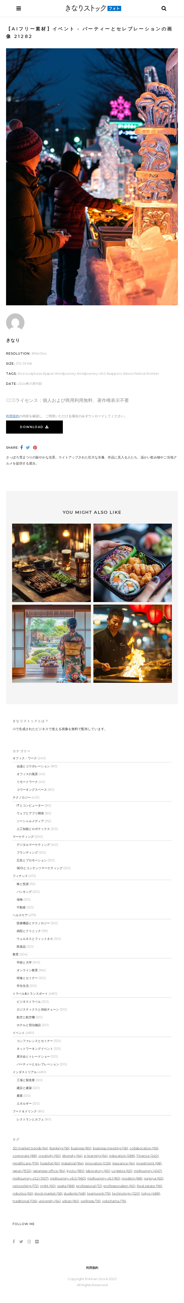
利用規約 (12, 416)
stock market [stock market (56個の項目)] (48, 1193)
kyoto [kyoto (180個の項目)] (75, 1171)
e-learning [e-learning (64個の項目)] (96, 1156)
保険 (20, 899)
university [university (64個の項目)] (50, 1201)
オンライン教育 (27, 970)
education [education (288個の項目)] (122, 1156)
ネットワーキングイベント (35, 1048)
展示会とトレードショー (33, 1056)
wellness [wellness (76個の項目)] (90, 1201)
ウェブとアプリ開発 (30, 813)
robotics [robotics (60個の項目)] (23, 1193)
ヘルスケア (20, 915)
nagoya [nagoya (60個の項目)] (153, 1178)
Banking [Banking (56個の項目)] (59, 1148)
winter (154, 373)
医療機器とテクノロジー (33, 923)
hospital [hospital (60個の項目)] (50, 1163)
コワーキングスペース (32, 789)
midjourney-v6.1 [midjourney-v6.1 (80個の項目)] (103, 1178)
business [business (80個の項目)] (81, 1148)
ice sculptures (31, 373)
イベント (19, 1033)
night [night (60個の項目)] (48, 1186)
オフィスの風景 (27, 774)
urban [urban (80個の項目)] (70, 1201)
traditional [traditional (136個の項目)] (25, 1201)
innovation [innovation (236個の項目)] (98, 1163)
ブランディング (27, 852)
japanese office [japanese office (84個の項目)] (49, 1171)
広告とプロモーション (32, 860)
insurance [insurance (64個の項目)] (123, 1163)
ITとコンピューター (30, 805)
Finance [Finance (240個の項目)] (148, 1156)
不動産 (21, 907)
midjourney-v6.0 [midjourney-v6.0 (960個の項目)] (68, 1178)
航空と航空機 (26, 1017)
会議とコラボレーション (33, 766)
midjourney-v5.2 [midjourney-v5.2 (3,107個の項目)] (30, 1178)
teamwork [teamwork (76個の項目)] (99, 1193)
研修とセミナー (27, 978)
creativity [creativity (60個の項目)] (49, 1156)
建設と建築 (24, 1088)
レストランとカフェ (30, 1119)
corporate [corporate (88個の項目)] (25, 1156)
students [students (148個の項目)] (75, 1193)
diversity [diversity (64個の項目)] (72, 1156)
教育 (16, 954)
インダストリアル (25, 1072)
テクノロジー (22, 797)
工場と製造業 (26, 1080)
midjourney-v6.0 (92, 373)
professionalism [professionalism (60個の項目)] (119, 1186)
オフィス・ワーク (25, 758)
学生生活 (23, 986)
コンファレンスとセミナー (35, 1041)
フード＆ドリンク (25, 1111)
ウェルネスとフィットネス (35, 939)
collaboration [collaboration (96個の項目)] (143, 1148)
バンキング (24, 892)
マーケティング (23, 836)
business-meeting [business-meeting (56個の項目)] (110, 1148)
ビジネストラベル (29, 1001)
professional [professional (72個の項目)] (89, 1186)
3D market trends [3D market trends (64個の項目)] (30, 1148)
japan (49, 373)
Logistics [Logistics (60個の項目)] (122, 1171)
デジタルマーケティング (33, 845)
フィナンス (20, 876)
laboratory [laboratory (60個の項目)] (98, 1171)
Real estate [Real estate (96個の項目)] (149, 1186)
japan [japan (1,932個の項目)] (22, 1171)
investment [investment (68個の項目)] (149, 1163)
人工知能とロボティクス (33, 829)
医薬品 (21, 946)
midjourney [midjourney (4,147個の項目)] (148, 1171)
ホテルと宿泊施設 (29, 1025)
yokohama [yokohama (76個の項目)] (114, 1201)
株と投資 (23, 884)
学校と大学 (24, 962)
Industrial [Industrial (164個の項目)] (72, 1163)
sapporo (115, 373)
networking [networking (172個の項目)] (26, 1186)
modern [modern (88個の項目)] (132, 1178)
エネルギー (24, 1103)
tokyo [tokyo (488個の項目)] (150, 1193)
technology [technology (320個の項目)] (126, 1193)
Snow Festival (135, 373)
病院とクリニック (29, 931)
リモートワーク (27, 782)
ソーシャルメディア (30, 821)
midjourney (66, 373)
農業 (20, 1096)
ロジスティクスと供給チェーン (38, 1009)
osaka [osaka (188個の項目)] (66, 1186)
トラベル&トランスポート (30, 993)
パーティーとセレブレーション (38, 1064)
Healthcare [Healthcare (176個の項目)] (26, 1163)
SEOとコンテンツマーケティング (40, 868)
